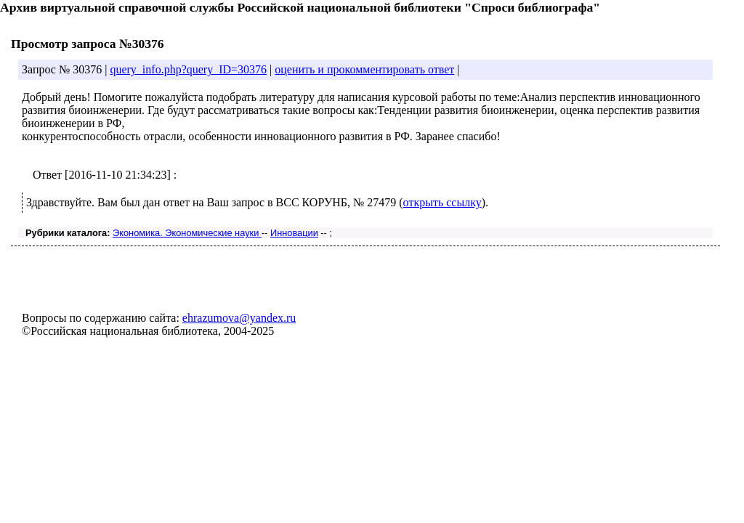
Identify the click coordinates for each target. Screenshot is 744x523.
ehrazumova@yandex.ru (239, 318)
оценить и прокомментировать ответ (364, 69)
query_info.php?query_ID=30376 (188, 69)
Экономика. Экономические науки (187, 232)
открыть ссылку (442, 202)
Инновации (294, 232)
